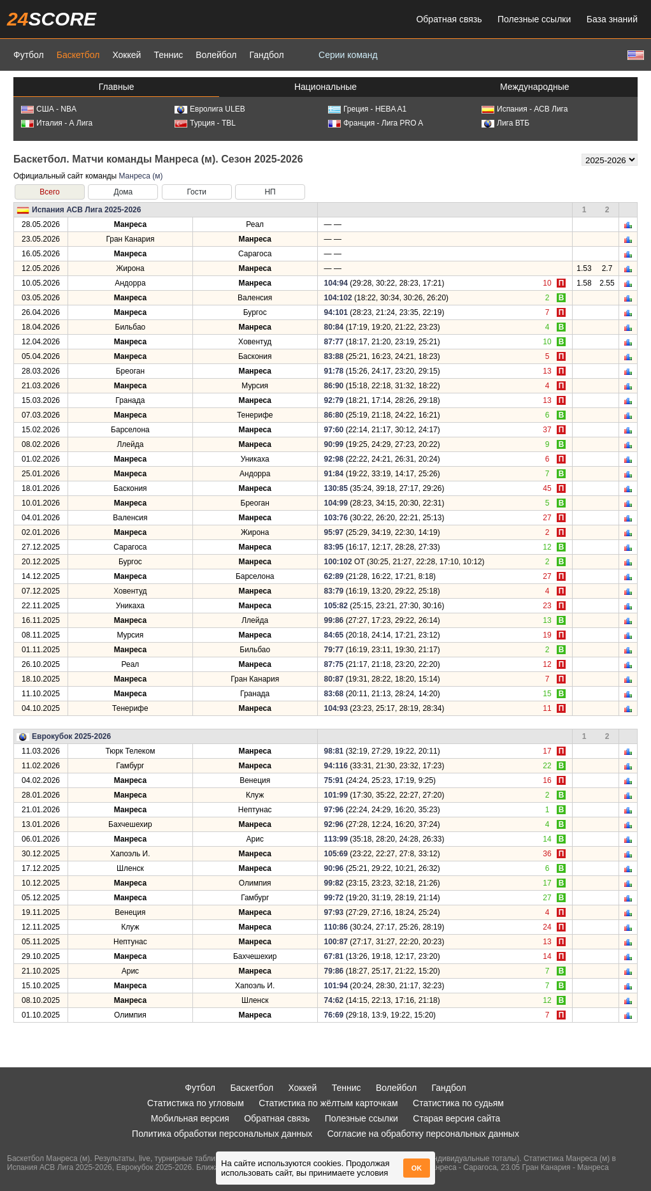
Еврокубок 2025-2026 (71, 736)
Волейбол (216, 55)
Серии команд (348, 55)
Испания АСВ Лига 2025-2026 (86, 209)
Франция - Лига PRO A (375, 123)
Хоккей (126, 55)
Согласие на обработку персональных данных (423, 1134)
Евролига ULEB (210, 109)
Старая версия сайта (456, 1118)
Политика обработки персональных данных (222, 1134)
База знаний (612, 19)
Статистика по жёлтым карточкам (328, 1103)
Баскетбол (78, 55)
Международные (534, 87)
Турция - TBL (205, 123)
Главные (116, 87)
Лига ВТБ (505, 123)
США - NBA (48, 109)
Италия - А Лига (56, 123)
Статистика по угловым (195, 1103)
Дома (122, 191)
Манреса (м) (140, 176)
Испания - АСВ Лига (525, 109)
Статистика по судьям (458, 1103)
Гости (196, 191)
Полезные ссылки (534, 19)
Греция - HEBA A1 (367, 109)
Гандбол (266, 55)
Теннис (168, 55)
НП (269, 191)
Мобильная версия (190, 1118)
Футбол (28, 55)
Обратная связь (449, 19)
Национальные (325, 87)
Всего (49, 191)
